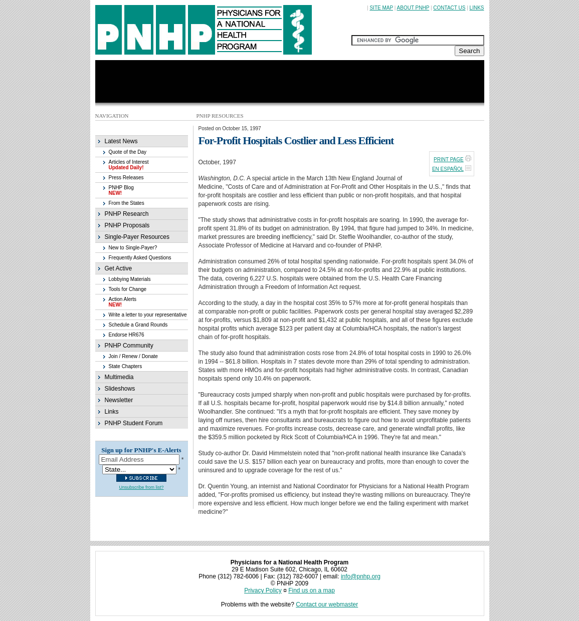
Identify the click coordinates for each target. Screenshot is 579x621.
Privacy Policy (263, 590)
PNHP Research (127, 213)
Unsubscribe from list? (141, 487)
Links (112, 411)
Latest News (121, 141)
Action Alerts (123, 301)
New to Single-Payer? (133, 247)
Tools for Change (128, 289)
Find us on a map (311, 590)
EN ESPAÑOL (448, 169)
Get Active (118, 268)
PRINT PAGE (449, 159)
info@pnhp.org (360, 576)
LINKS (477, 8)
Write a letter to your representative (148, 315)
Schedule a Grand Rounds (138, 325)
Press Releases (126, 177)
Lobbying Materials (130, 279)
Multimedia (119, 377)
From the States (126, 203)
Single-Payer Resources (137, 236)
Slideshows (120, 388)
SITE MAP (381, 8)
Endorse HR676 (126, 335)
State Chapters (125, 366)
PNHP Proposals (127, 225)
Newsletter (119, 400)
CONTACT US (449, 8)
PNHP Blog (121, 190)
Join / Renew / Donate (133, 356)
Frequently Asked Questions (140, 257)
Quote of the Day (128, 152)
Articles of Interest (129, 164)
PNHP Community (129, 345)
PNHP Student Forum (134, 423)
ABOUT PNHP (413, 8)
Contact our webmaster (327, 604)
